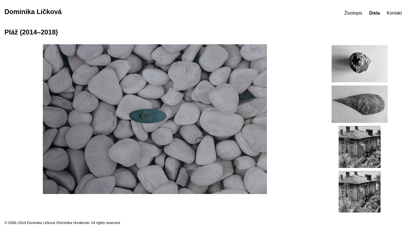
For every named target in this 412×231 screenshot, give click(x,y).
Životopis (353, 13)
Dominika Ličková (33, 11)
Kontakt (394, 13)
